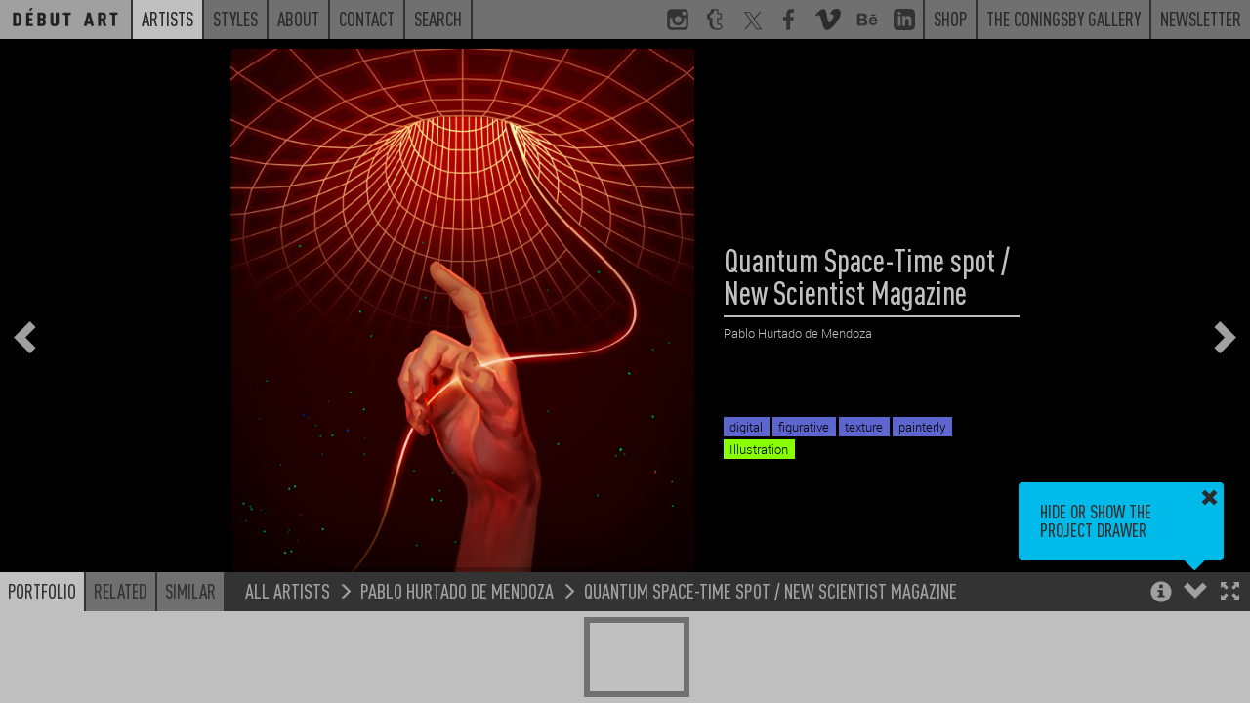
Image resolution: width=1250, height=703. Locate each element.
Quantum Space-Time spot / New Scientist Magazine (770, 590)
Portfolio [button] (42, 590)
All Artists (287, 590)
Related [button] (120, 590)
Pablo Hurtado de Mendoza (457, 590)
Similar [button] (190, 590)
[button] (1230, 593)
